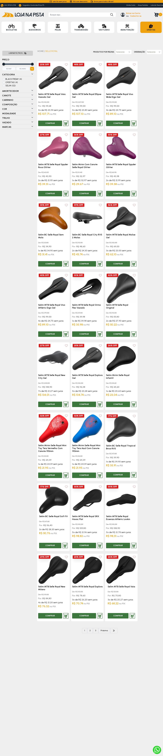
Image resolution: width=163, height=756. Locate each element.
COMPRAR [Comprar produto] (50, 123)
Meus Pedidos (143, 5)
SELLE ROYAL (51, 51)
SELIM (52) (10, 85)
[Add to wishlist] (66, 64)
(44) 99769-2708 (8, 5)
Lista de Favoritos (157, 5)
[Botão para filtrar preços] (32, 69)
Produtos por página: (103, 52)
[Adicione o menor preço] (8, 69)
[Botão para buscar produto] (110, 14)
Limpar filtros (17, 53)
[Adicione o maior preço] (22, 69)
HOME (40, 51)
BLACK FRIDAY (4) (13, 79)
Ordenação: (139, 52)
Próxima (104, 630)
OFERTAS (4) (11, 82)
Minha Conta (130, 5)
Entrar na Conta (133, 13)
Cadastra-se (135, 16)
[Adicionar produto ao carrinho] (66, 123)
